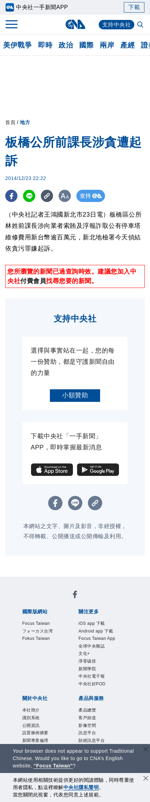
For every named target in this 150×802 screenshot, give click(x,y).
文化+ (84, 653)
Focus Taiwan (36, 623)
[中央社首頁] (75, 24)
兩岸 (107, 45)
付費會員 (33, 280)
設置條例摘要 (35, 732)
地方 (25, 122)
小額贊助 (75, 395)
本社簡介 (31, 710)
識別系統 (31, 717)
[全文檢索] (141, 25)
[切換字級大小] (65, 196)
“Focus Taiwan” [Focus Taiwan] (53, 765)
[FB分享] (11, 196)
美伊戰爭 (17, 45)
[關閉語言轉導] (145, 750)
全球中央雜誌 (91, 646)
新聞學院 (87, 668)
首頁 (10, 122)
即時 (45, 45)
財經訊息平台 (91, 740)
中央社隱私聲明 (81, 787)
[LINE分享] (29, 196)
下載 (134, 7)
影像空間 (87, 725)
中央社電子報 (91, 676)
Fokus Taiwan (36, 638)
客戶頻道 (87, 717)
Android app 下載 (95, 631)
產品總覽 (87, 710)
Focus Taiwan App (96, 638)
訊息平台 (87, 732)
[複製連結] (47, 196)
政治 (66, 45)
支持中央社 (116, 25)
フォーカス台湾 (37, 631)
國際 (86, 45)
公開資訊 (31, 725)
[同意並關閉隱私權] (145, 779)
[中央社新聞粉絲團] (75, 595)
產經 (127, 45)
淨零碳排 (87, 661)
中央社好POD (92, 683)
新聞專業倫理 (35, 740)
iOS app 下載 (91, 623)
